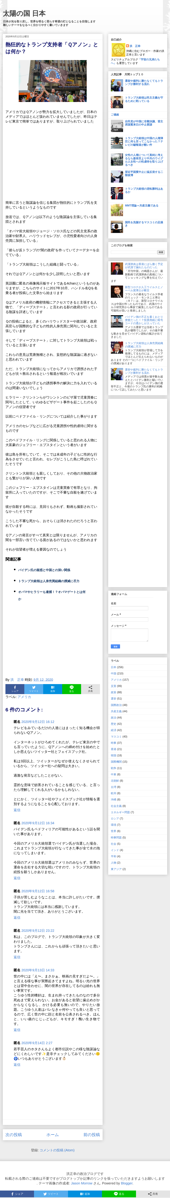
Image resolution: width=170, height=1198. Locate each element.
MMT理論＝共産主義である (141, 205)
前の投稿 (91, 1134)
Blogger (126, 1183)
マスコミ (116, 736)
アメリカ (24, 697)
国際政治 (116, 705)
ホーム (52, 1134)
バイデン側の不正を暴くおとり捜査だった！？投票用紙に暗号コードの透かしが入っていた (144, 320)
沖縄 (113, 799)
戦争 (113, 768)
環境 (113, 824)
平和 (113, 856)
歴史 (113, 723)
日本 (113, 667)
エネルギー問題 (120, 812)
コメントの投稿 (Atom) (57, 1150)
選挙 (113, 698)
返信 (17, 810)
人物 (113, 862)
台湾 (113, 787)
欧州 (113, 793)
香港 (113, 749)
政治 (113, 717)
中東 (113, 774)
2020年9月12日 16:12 (37, 722)
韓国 (113, 755)
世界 (113, 831)
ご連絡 (115, 114)
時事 (113, 742)
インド (115, 850)
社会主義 (116, 806)
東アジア (116, 869)
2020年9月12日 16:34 (37, 823)
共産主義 (116, 711)
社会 (113, 843)
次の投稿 (13, 1134)
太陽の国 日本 (24, 13)
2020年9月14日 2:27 (36, 1043)
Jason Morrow (81, 1183)
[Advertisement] (52, 643)
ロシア (115, 818)
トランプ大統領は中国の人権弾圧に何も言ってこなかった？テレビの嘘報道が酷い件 (144, 141)
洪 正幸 (135, 46)
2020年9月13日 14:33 (37, 970)
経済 (113, 730)
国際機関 (116, 761)
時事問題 (116, 837)
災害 (113, 686)
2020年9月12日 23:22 (37, 930)
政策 (113, 692)
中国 (113, 673)
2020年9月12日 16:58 (37, 891)
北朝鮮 (115, 780)
